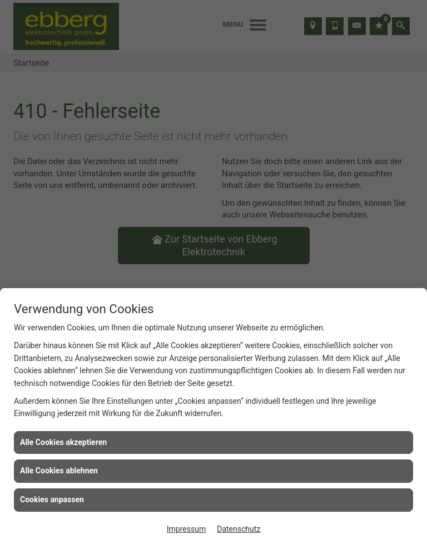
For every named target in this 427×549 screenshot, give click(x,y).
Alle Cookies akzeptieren (63, 442)
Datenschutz (238, 529)
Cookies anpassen (52, 499)
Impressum (186, 529)
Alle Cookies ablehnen (59, 470)
